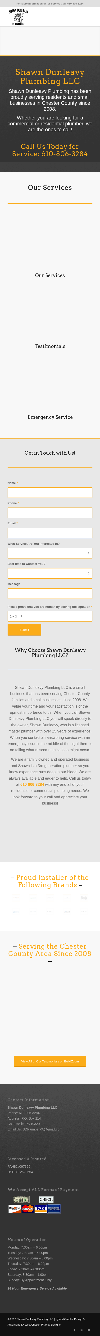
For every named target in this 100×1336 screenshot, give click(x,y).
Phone (13, 503)
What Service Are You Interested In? (34, 543)
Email (13, 523)
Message (14, 584)
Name (13, 483)
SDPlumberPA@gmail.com (42, 1129)
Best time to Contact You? (26, 564)
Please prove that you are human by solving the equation (50, 607)
